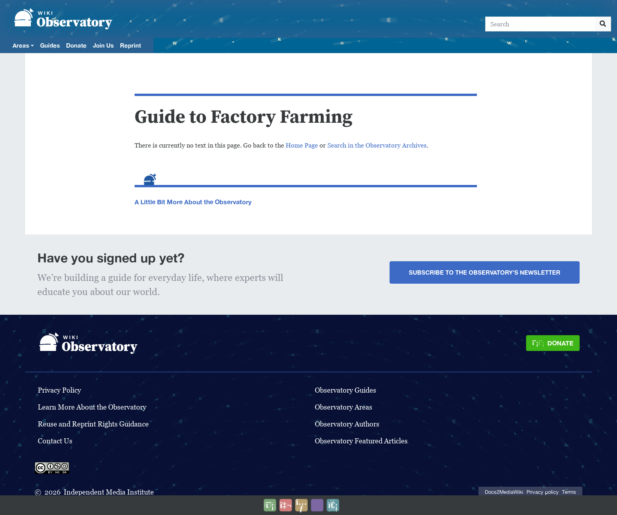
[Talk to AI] (285, 505)
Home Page (302, 145)
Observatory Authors (347, 424)
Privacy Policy (59, 390)
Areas (21, 45)
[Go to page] (603, 24)
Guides (50, 45)
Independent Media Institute (109, 492)
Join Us (103, 45)
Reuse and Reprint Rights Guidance (93, 424)
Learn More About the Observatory (92, 407)
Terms (569, 492)
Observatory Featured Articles (361, 441)
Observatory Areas (343, 407)
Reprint (130, 45)
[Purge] (333, 505)
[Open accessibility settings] (317, 505)
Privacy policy (542, 492)
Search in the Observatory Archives (377, 145)
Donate (76, 45)
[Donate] (553, 343)
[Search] (540, 24)
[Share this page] (301, 505)
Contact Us (55, 441)
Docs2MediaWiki (504, 492)
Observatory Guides (345, 390)
